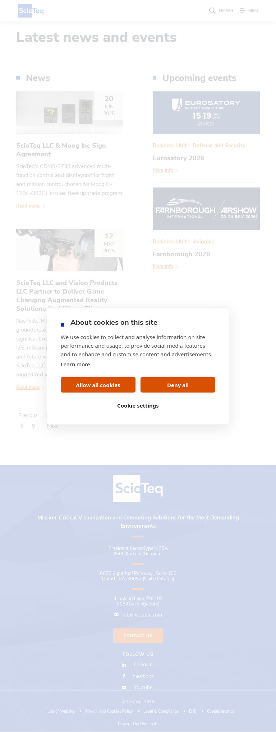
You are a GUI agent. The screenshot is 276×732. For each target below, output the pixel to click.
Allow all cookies (98, 385)
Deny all (178, 385)
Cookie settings (138, 405)
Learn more (75, 364)
